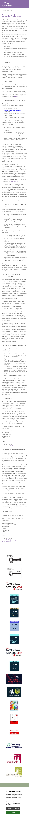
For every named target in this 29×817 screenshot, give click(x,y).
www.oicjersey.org (6, 541)
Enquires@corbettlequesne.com (11, 446)
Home (3, 10)
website (16, 96)
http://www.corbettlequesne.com (12, 110)
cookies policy (14, 181)
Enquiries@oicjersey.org (9, 540)
